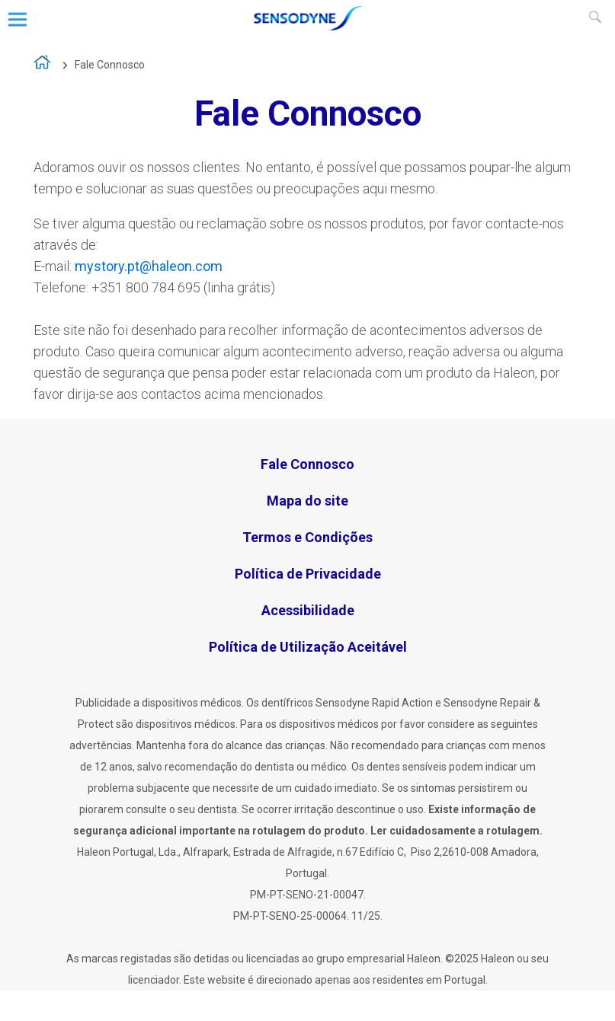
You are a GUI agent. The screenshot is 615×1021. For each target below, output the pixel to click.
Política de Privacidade (308, 574)
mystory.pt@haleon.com (149, 266)
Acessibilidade (307, 610)
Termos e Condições (307, 537)
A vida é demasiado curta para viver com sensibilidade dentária (43, 66)
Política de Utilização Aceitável (308, 647)
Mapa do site (307, 501)
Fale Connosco (110, 65)
